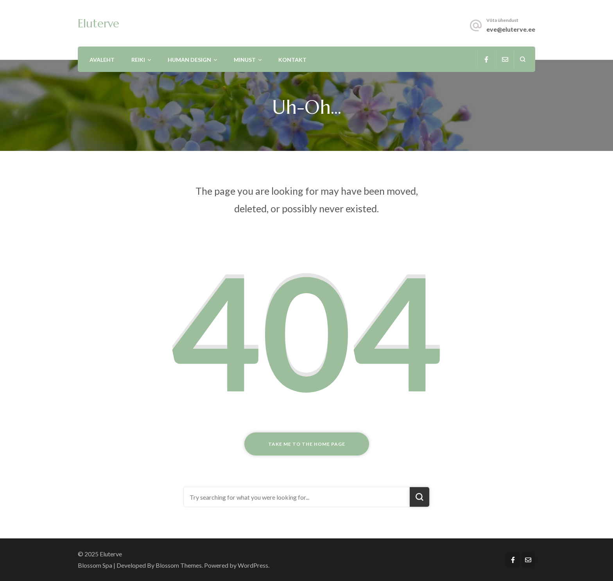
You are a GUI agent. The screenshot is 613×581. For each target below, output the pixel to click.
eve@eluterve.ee (510, 29)
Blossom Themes (179, 565)
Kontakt (292, 59)
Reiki (138, 59)
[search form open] (522, 59)
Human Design (189, 59)
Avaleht (102, 59)
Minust (245, 59)
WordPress (253, 565)
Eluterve (98, 23)
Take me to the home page (306, 444)
